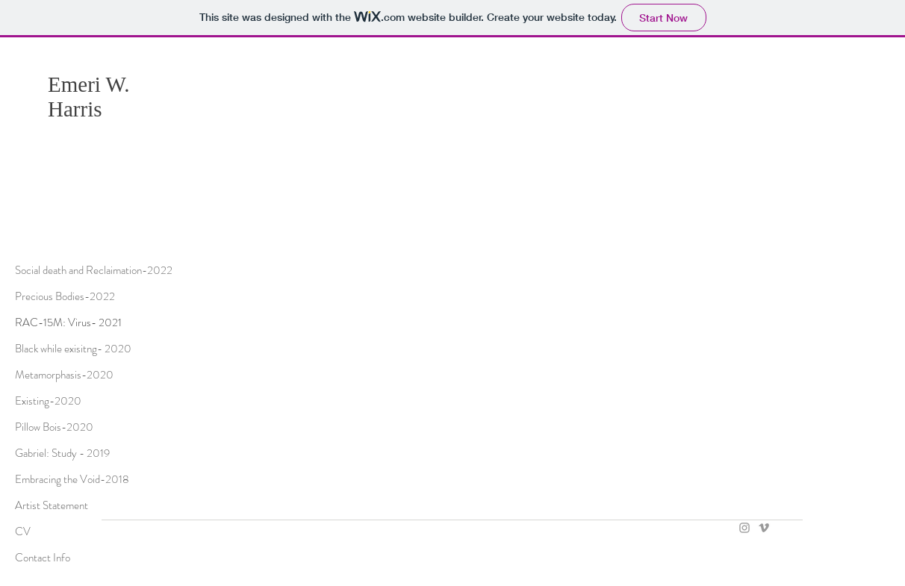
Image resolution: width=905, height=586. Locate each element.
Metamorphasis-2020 (64, 375)
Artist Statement (51, 505)
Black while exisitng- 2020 (73, 348)
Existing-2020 (48, 401)
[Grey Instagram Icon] (744, 527)
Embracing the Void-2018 (72, 479)
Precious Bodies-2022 (65, 296)
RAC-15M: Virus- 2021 (68, 322)
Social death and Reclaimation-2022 (92, 270)
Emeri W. (89, 84)
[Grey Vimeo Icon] (764, 527)
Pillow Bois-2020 (54, 427)
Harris (75, 109)
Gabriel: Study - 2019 (62, 453)
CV (23, 531)
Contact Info (42, 557)
